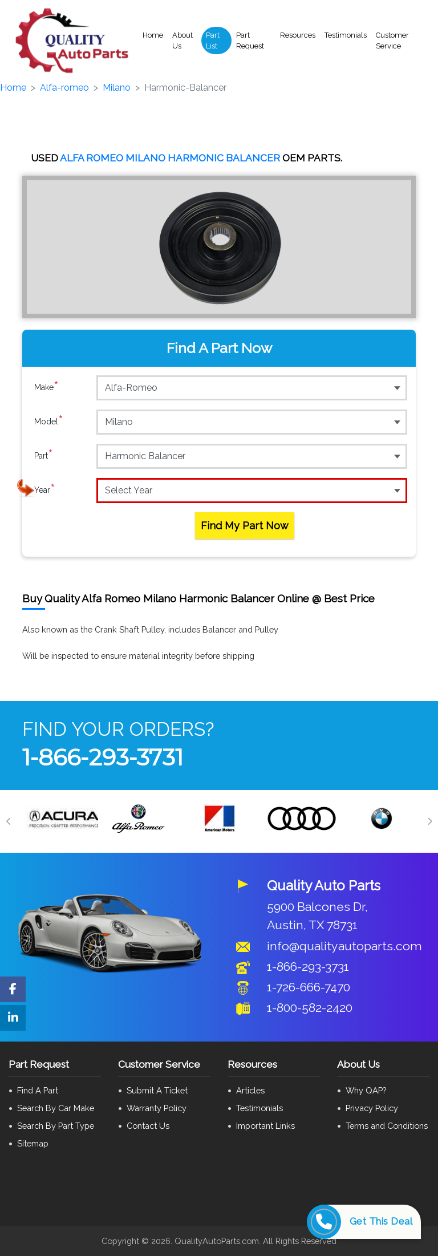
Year (44, 490)
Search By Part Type (55, 1126)
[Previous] (8, 821)
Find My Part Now (245, 526)
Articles (250, 1090)
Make (46, 387)
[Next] (429, 821)
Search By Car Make (55, 1108)
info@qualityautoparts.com (344, 946)
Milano (117, 87)
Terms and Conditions (387, 1126)
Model (48, 421)
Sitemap (32, 1143)
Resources (297, 35)
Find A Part (37, 1090)
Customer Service (392, 41)
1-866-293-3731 (102, 757)
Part (43, 456)
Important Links (265, 1126)
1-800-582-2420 (309, 1007)
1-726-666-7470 (308, 987)
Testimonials (346, 35)
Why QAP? (366, 1090)
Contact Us (148, 1126)
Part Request (250, 41)
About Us (182, 41)
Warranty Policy (156, 1108)
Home (153, 35)
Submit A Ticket (157, 1090)
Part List (213, 41)
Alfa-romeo (64, 87)
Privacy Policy (372, 1108)
